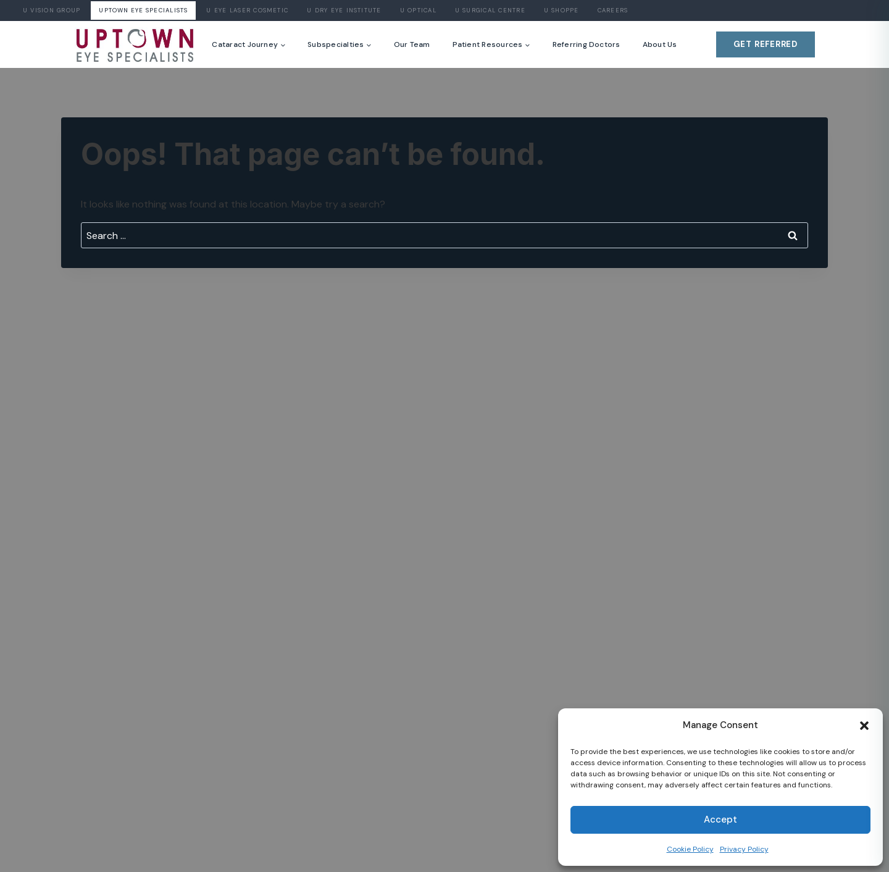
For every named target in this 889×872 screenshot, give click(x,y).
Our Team (412, 44)
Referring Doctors (586, 44)
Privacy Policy (744, 849)
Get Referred (765, 44)
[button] (864, 725)
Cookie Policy (690, 849)
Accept (720, 819)
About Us (660, 44)
